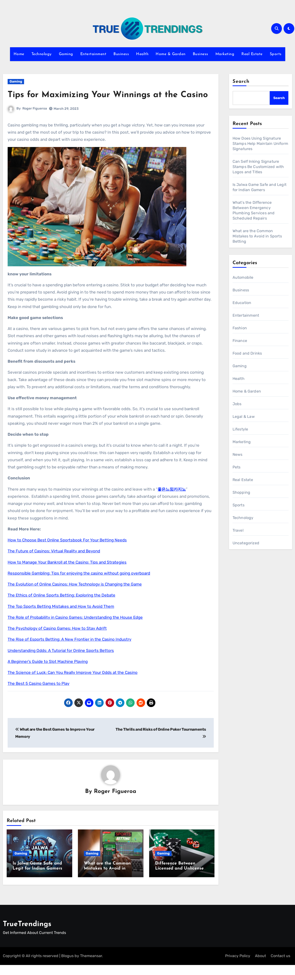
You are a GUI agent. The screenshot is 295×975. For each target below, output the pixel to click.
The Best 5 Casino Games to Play (38, 695)
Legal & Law (244, 416)
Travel (238, 530)
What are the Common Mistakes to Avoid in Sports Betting (107, 880)
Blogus (67, 966)
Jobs (237, 404)
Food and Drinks (247, 353)
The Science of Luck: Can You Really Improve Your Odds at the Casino (72, 684)
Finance (240, 340)
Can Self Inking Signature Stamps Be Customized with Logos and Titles (258, 166)
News (238, 454)
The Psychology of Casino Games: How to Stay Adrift (57, 640)
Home (19, 54)
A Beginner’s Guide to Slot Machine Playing (48, 673)
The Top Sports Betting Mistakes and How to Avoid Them (61, 618)
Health (142, 54)
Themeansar (91, 966)
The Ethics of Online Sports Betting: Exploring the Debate (61, 607)
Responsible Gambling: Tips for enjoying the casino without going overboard (79, 584)
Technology (41, 54)
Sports (276, 54)
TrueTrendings (27, 934)
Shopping (241, 492)
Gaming (66, 54)
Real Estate (252, 54)
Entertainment (93, 54)
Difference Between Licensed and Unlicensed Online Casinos (180, 880)
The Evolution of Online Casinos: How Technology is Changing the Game (75, 595)
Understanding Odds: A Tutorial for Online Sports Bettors (61, 662)
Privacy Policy (237, 966)
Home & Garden (171, 54)
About (260, 966)
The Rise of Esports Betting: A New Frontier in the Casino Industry (69, 651)
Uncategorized (246, 543)
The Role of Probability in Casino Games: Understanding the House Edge (75, 629)
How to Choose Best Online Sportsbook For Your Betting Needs (67, 551)
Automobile (243, 277)
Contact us (280, 966)
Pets (237, 467)
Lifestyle (240, 429)
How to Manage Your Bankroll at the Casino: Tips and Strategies (67, 573)
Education (242, 302)
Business (121, 54)
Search (241, 81)
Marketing (224, 54)
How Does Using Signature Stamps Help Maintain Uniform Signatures (260, 143)
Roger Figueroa (34, 120)
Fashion (240, 328)
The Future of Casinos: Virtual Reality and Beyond (54, 563)
